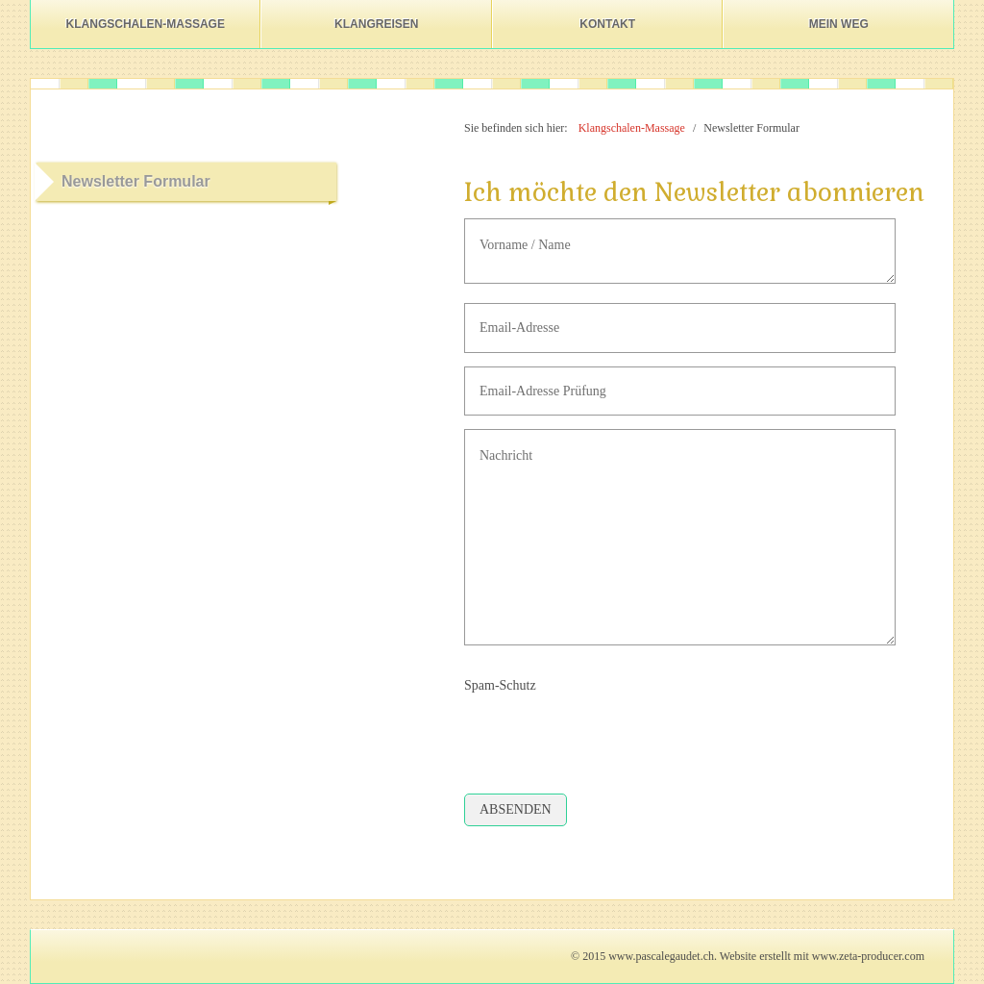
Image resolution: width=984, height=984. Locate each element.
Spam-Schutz (500, 685)
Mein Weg (839, 24)
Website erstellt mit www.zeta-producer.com (822, 956)
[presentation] (610, 736)
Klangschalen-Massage (145, 24)
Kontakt (607, 24)
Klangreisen (376, 24)
